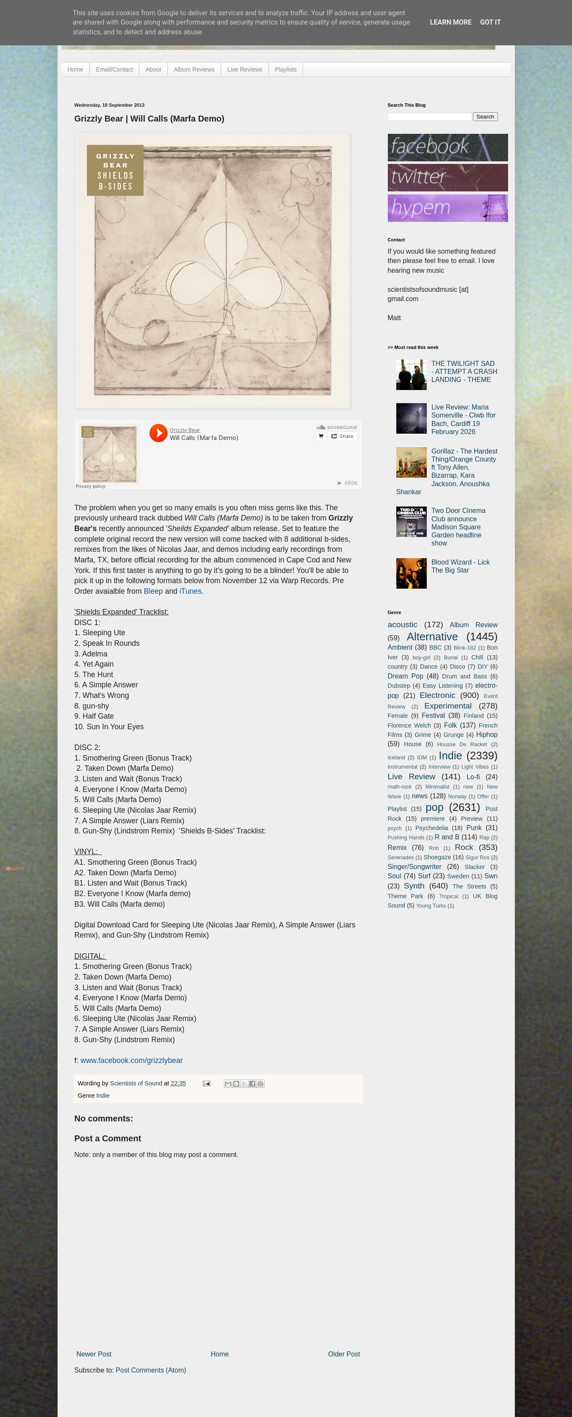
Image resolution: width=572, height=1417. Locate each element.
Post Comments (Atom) (151, 1370)
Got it (490, 22)
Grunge (454, 734)
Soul (394, 876)
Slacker (474, 866)
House (413, 744)
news (420, 796)
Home (75, 69)
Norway (457, 796)
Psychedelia (431, 828)
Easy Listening (443, 685)
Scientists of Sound (137, 1083)
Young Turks (431, 905)
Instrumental (402, 767)
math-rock (400, 786)
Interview (439, 767)
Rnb (434, 848)
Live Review (412, 776)
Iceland (396, 757)
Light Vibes (475, 767)
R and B (446, 837)
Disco (457, 666)
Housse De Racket (462, 744)
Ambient (400, 647)
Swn (490, 876)
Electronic (437, 695)
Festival (433, 715)
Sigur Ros (477, 857)
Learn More (451, 22)
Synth (414, 885)
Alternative (432, 636)
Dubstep (399, 685)
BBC (435, 647)
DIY (483, 666)
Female (398, 715)
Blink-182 (464, 648)
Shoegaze (437, 857)
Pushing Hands (406, 837)
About (153, 69)
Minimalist (438, 786)
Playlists (286, 69)
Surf (424, 876)
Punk (474, 827)
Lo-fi (473, 776)
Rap (484, 837)
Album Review (474, 624)
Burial (451, 657)
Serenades (401, 857)
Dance (429, 666)
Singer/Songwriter (415, 866)
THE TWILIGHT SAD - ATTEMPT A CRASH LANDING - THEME (464, 371)
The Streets (469, 886)
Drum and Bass (464, 676)
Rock (464, 847)
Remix (397, 847)
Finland (474, 715)
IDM (422, 757)
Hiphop (487, 734)
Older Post (344, 1354)
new (468, 786)
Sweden (458, 876)
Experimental (448, 705)
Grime (422, 734)
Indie (103, 1095)
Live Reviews (244, 69)
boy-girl (421, 657)
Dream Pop (405, 676)
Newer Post (94, 1354)
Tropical (448, 896)
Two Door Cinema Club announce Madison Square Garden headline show (458, 527)
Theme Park (405, 896)
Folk (450, 725)
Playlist (397, 808)
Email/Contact (114, 69)
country (398, 666)
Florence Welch (409, 725)
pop (435, 807)
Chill (477, 657)
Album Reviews (194, 69)
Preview (472, 818)
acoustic (402, 624)
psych (395, 828)
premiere (433, 818)
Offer (483, 796)
